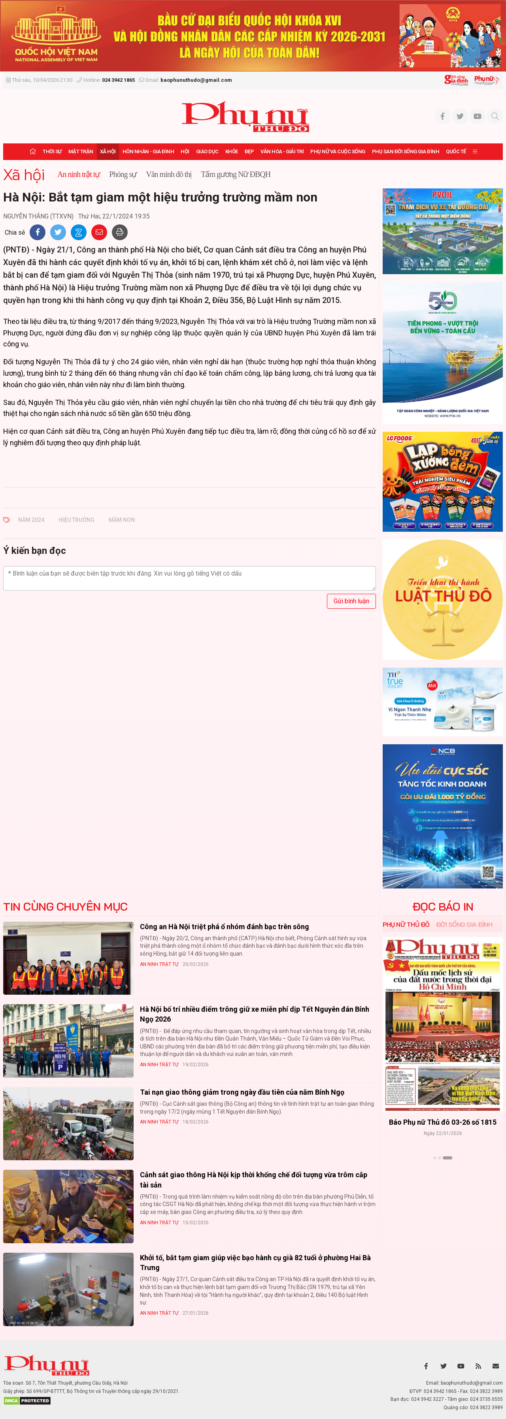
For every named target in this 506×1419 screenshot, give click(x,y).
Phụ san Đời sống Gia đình (406, 151)
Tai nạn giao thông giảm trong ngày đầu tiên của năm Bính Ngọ (242, 1092)
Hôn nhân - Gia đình (148, 151)
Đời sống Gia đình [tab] (464, 924)
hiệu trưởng (76, 520)
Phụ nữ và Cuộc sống (337, 151)
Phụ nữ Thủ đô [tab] (406, 924)
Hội (185, 151)
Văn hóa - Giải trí (282, 151)
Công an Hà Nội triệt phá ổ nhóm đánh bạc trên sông (224, 926)
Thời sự (52, 151)
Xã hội (108, 151)
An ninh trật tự (159, 964)
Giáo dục (207, 151)
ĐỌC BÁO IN (443, 906)
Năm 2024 (31, 520)
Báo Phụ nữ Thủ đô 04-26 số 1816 (418, 1122)
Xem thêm (443, 1172)
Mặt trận (80, 151)
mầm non (122, 520)
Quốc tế (456, 151)
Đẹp (249, 151)
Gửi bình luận (351, 601)
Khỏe (231, 151)
